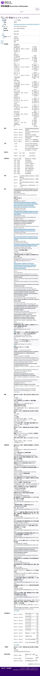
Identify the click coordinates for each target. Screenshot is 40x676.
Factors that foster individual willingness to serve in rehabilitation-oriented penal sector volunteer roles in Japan (26, 213)
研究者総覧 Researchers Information (14, 6)
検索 (37, 9)
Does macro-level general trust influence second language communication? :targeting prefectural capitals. (26, 238)
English (21, 11)
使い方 (2, 40)
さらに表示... (17, 391)
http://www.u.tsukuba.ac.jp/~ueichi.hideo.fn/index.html (26, 24)
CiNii (15, 262)
